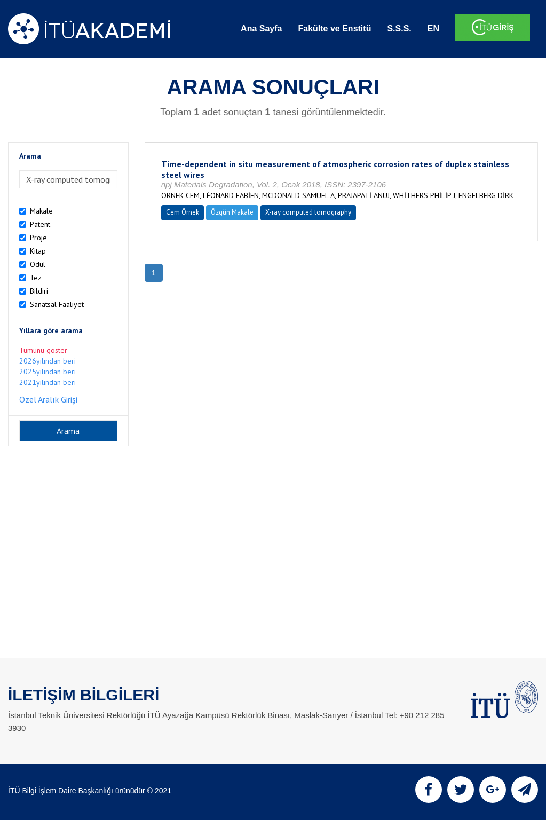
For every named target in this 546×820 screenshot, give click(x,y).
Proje (38, 237)
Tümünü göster (43, 350)
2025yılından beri (47, 371)
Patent (40, 224)
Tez (36, 277)
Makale (41, 211)
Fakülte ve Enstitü (334, 28)
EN (433, 28)
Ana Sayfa (261, 28)
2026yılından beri (47, 361)
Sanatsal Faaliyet (57, 304)
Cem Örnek (182, 212)
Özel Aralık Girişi (48, 399)
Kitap (38, 251)
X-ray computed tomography (308, 212)
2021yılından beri (47, 382)
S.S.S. (399, 28)
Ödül (37, 264)
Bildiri (39, 291)
